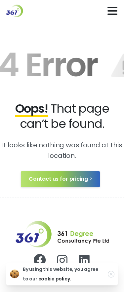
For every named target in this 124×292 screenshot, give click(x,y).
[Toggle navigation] (112, 11)
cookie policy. (54, 278)
